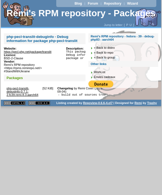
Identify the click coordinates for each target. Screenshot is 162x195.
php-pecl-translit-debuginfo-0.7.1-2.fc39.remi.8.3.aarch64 (22, 91)
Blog (78, 3)
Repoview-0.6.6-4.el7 (98, 103)
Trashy (152, 103)
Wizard (132, 3)
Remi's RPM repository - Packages (81, 13)
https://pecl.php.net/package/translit (27, 51)
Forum (93, 3)
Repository (112, 3)
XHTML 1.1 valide (14, 104)
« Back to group (104, 57)
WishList (99, 72)
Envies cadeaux (104, 77)
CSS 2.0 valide (39, 104)
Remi (138, 103)
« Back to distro (104, 47)
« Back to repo (103, 52)
